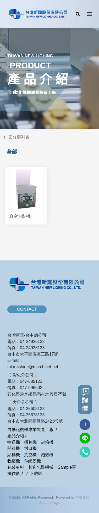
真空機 (30, 454)
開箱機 (13, 448)
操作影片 (15, 473)
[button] (78, 14)
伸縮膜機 (32, 461)
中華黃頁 (82, 497)
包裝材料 (15, 467)
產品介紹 (15, 436)
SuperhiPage (49, 503)
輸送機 (13, 442)
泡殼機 (47, 454)
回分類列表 (18, 137)
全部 (12, 152)
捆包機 (30, 442)
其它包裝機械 (40, 467)
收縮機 (13, 461)
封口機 (30, 448)
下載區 (36, 473)
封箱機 (47, 442)
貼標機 (13, 454)
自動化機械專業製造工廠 (30, 429)
